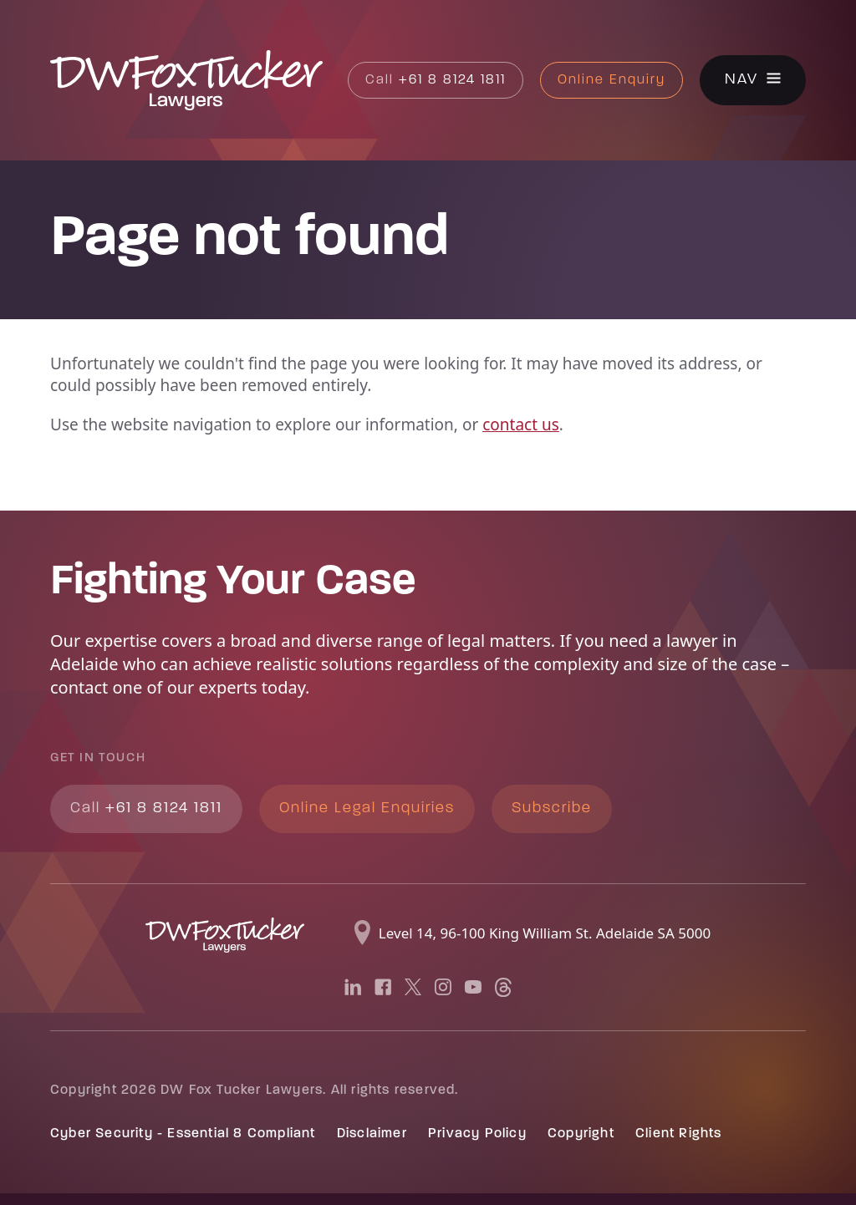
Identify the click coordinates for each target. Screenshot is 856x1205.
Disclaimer (372, 1134)
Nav (741, 81)
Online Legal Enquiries (367, 808)
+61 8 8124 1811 (435, 80)
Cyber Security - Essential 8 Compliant (183, 1134)
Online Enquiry (611, 80)
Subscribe (552, 808)
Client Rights (678, 1134)
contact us (520, 424)
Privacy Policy (477, 1134)
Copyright (581, 1134)
